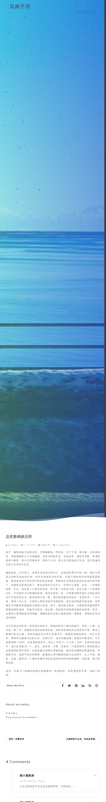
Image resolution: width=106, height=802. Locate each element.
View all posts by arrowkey (23, 717)
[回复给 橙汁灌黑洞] (95, 775)
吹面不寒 (45, 545)
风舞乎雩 (20, 6)
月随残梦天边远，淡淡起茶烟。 (83, 739)
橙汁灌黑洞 (27, 775)
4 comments (63, 545)
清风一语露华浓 (15, 739)
